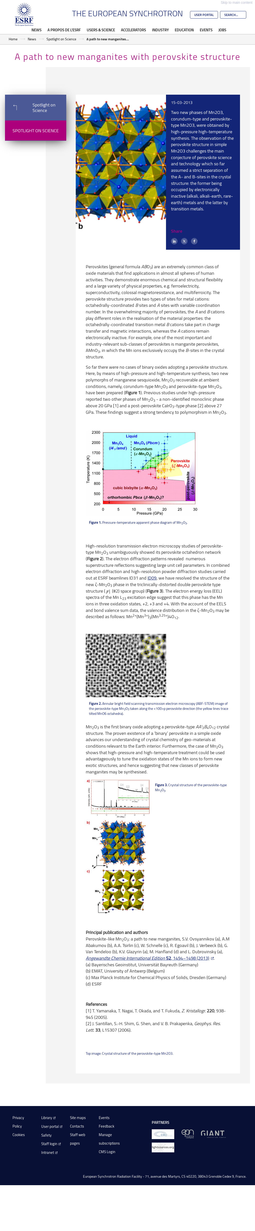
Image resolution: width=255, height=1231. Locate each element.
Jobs (222, 30)
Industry (160, 30)
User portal (50, 1126)
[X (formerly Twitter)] (184, 241)
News (37, 30)
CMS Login (107, 1151)
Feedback (106, 1126)
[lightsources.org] (163, 1147)
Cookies (18, 1134)
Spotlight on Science (61, 39)
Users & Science (101, 30)
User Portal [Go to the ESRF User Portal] (204, 15)
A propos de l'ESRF (64, 30)
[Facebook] (194, 241)
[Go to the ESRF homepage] (24, 14)
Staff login (49, 1143)
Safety (46, 1135)
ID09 (152, 578)
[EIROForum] (163, 1133)
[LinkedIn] (174, 241)
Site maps (78, 1117)
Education (184, 30)
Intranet (47, 1152)
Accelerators (133, 30)
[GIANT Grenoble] (213, 1133)
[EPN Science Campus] (188, 1133)
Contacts (77, 1126)
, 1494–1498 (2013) (147, 958)
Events (206, 30)
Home (13, 39)
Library (46, 1117)
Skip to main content (236, 3)
